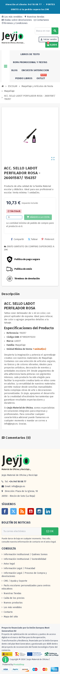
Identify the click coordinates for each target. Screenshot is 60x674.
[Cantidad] (14, 217)
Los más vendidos (12, 16)
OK (49, 531)
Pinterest (48, 239)
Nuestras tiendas (34, 16)
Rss (22, 511)
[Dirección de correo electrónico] (21, 531)
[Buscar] (46, 30)
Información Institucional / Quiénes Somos (26, 554)
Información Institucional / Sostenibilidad (25, 559)
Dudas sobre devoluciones (17, 20)
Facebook (5, 511)
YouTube (31, 511)
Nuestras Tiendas (12, 593)
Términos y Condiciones (15, 23)
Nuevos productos (13, 602)
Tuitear (33, 239)
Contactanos (41, 20)
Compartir (17, 239)
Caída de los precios (14, 598)
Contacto (8, 612)
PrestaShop (19, 664)
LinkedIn (48, 511)
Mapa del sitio (11, 616)
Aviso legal (9, 563)
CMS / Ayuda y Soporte (15, 581)
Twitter (13, 511)
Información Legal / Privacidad (19, 568)
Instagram (39, 511)
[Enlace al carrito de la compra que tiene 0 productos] (51, 45)
